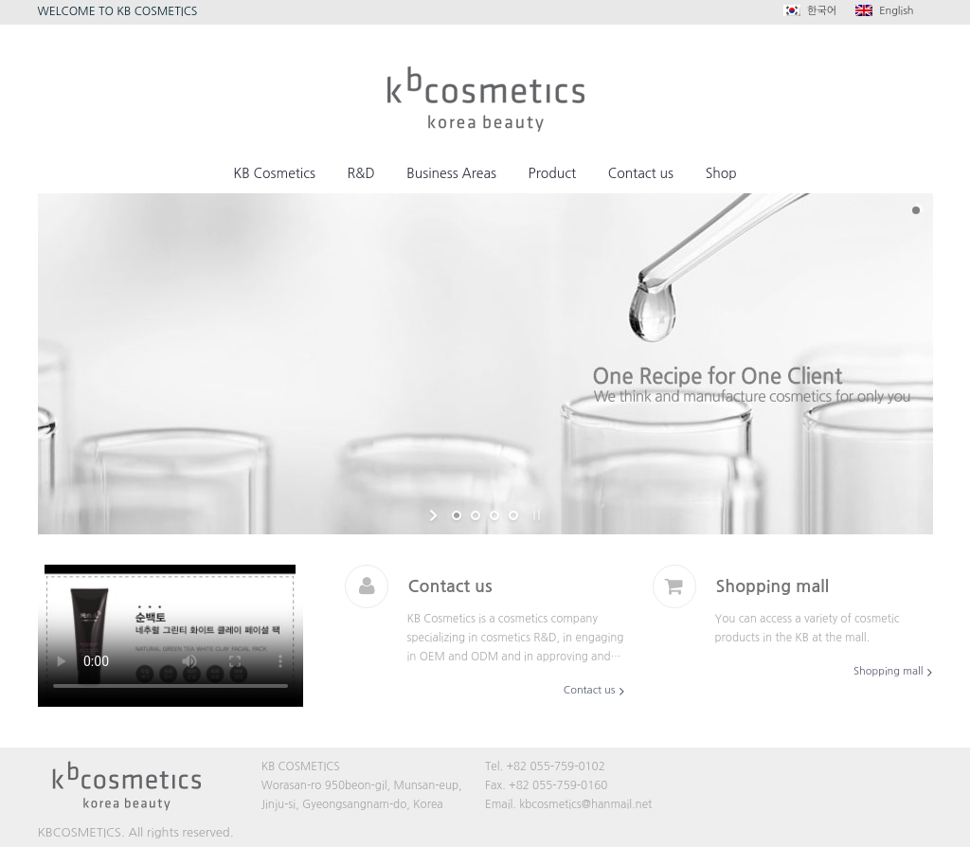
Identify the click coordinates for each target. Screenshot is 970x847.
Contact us (590, 690)
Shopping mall (888, 671)
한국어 (809, 10)
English (884, 10)
